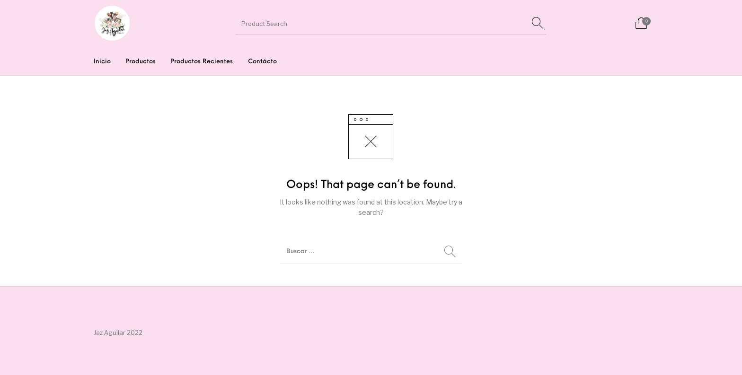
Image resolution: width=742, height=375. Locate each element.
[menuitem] (102, 61)
